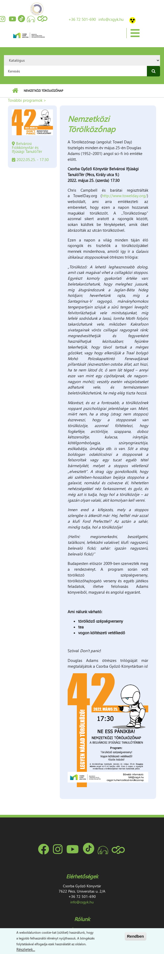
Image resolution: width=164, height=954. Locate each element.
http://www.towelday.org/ (124, 195)
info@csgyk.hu (110, 19)
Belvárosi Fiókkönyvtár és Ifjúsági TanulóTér (27, 147)
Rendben (135, 937)
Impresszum (82, 928)
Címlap (15, 90)
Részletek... (25, 950)
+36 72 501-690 (82, 19)
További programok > (27, 100)
